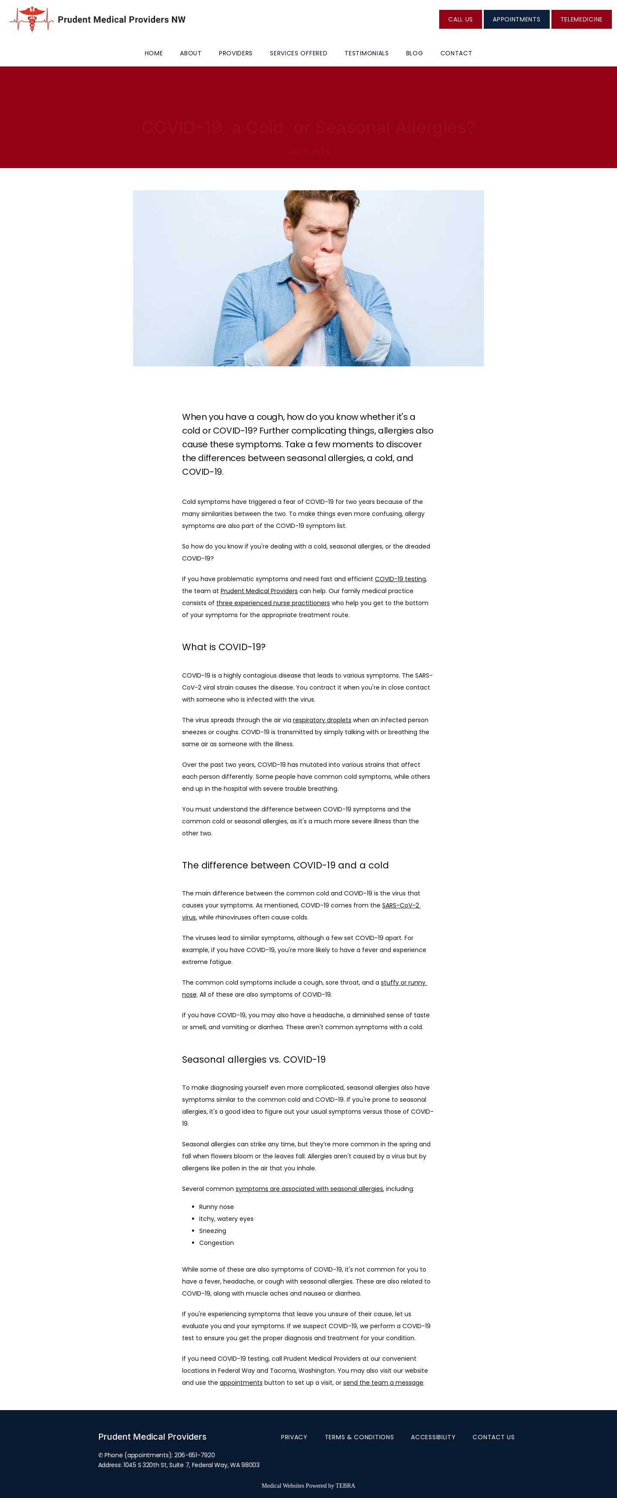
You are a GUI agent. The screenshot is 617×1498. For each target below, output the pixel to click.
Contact (456, 53)
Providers (236, 53)
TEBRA (345, 1486)
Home (154, 53)
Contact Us (494, 1437)
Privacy (294, 1437)
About (191, 53)
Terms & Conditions (359, 1437)
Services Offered (298, 53)
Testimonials (366, 53)
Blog (414, 53)
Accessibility (433, 1437)
